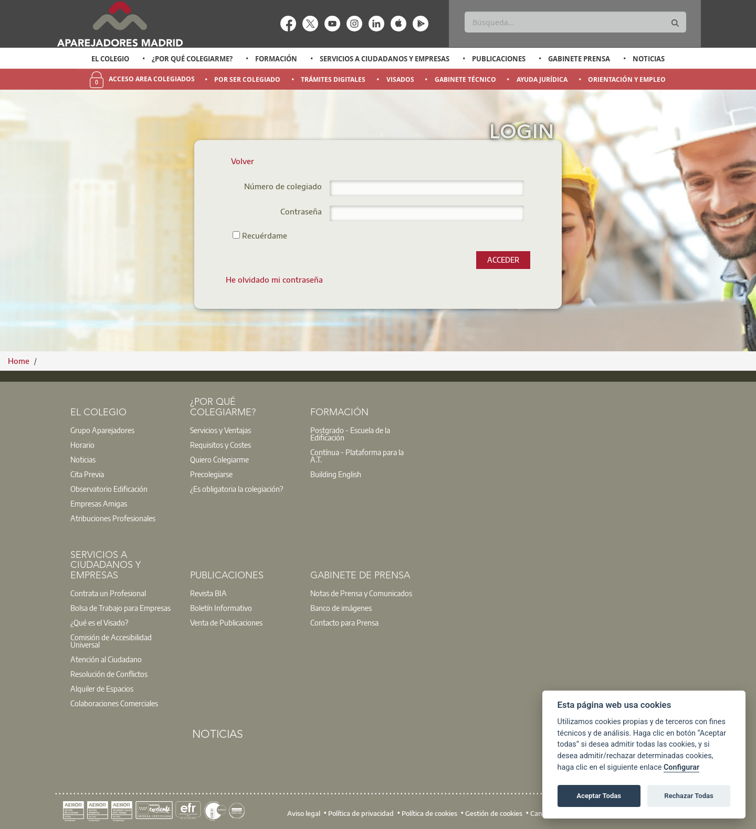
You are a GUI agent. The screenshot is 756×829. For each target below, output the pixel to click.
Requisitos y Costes (220, 444)
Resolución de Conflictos (109, 674)
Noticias (649, 58)
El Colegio (110, 58)
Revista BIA (208, 593)
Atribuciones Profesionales (112, 518)
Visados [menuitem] (400, 79)
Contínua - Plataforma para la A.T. (357, 455)
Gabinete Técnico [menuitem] (465, 79)
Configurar (681, 767)
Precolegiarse (211, 474)
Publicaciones (499, 58)
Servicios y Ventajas (220, 430)
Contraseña (301, 212)
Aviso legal (303, 813)
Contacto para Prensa (344, 622)
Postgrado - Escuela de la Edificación (350, 433)
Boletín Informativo (221, 607)
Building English (335, 474)
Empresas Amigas (98, 503)
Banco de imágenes (341, 607)
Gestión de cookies (493, 813)
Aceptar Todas (598, 796)
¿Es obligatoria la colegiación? (236, 488)
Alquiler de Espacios (101, 688)
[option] (110, 58)
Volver (242, 161)
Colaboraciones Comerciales (114, 703)
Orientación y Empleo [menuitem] (627, 79)
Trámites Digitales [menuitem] (333, 79)
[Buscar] (575, 22)
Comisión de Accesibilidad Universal (111, 640)
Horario (82, 444)
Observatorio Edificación (109, 488)
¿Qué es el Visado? (99, 622)
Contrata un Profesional (108, 593)
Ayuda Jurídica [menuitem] (542, 79)
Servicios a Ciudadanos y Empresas (384, 58)
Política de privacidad (361, 813)
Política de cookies (429, 813)
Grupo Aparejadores (102, 430)
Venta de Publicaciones (226, 622)
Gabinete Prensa (579, 58)
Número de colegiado (283, 187)
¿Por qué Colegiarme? (192, 58)
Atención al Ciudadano (106, 659)
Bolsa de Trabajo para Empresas (120, 607)
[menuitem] (274, 279)
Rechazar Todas (688, 796)
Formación (276, 58)
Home (20, 360)
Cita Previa (87, 474)
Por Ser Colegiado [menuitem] (247, 79)
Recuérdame (260, 235)
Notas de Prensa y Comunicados (361, 593)
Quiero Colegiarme (219, 459)
